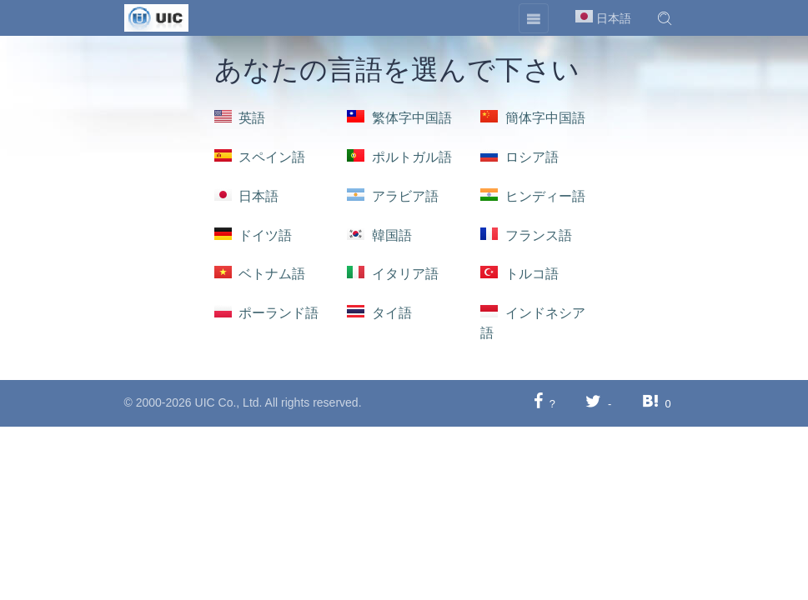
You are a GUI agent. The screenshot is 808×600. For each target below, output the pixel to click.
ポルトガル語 (399, 157)
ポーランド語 (266, 313)
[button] (665, 18)
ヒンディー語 (532, 196)
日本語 (246, 196)
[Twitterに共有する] (593, 403)
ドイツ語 (253, 235)
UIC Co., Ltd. (229, 402)
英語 (240, 118)
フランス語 (526, 235)
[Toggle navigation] (534, 18)
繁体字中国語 (399, 118)
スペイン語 (260, 157)
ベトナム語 (260, 274)
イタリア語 (393, 274)
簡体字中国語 (532, 118)
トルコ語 (519, 274)
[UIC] (156, 16)
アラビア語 (393, 196)
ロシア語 (519, 157)
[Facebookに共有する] (538, 403)
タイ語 (379, 313)
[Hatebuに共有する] (650, 403)
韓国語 (379, 235)
